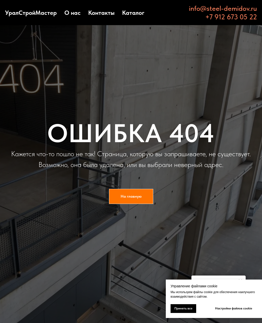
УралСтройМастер (31, 12)
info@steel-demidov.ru (223, 8)
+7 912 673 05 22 (231, 17)
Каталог (133, 12)
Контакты (101, 12)
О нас (72, 12)
